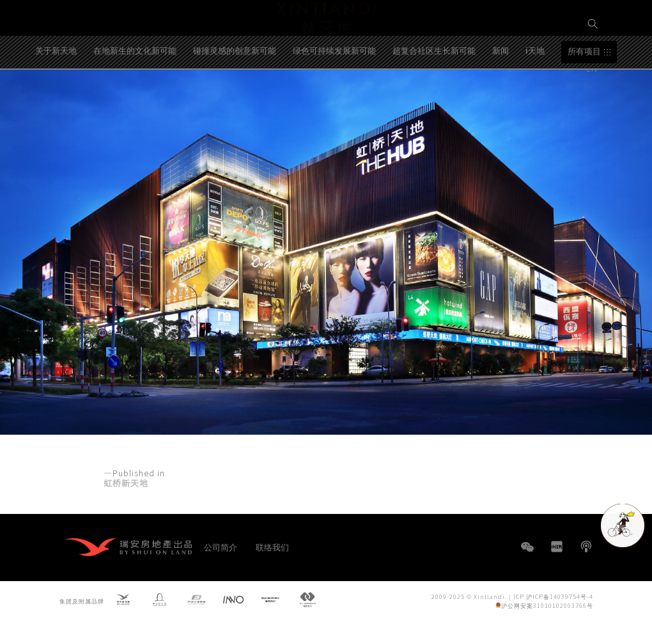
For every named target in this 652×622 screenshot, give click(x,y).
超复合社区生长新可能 (434, 92)
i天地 (535, 92)
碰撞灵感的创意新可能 (234, 92)
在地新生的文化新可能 (134, 92)
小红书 (557, 547)
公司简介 (220, 547)
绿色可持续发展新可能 (334, 92)
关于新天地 (56, 92)
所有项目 (584, 93)
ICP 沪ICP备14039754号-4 (553, 596)
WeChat (527, 553)
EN (593, 68)
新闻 (500, 92)
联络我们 (272, 547)
